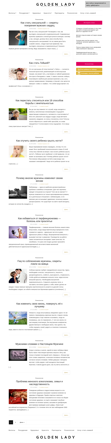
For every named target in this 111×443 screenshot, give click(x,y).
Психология (72, 13)
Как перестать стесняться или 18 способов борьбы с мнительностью (39, 102)
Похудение (24, 13)
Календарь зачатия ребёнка (90, 73)
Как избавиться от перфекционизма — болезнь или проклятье (39, 219)
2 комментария (43, 387)
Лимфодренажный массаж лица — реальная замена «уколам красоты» (87, 53)
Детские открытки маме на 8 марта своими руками (89, 35)
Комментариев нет (43, 28)
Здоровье (37, 13)
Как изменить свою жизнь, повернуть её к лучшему (39, 305)
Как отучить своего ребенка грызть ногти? (39, 140)
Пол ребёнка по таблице (89, 69)
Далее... (66, 54)
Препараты (59, 13)
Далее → (22, 422)
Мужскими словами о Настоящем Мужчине (39, 344)
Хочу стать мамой (88, 13)
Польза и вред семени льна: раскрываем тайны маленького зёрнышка (88, 47)
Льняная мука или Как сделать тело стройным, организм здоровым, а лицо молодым (87, 42)
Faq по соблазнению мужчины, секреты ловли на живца (39, 262)
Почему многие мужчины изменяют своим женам (39, 179)
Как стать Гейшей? (39, 63)
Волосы (12, 13)
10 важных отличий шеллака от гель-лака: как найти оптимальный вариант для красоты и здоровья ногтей (88, 30)
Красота (47, 13)
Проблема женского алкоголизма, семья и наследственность (39, 383)
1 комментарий (43, 106)
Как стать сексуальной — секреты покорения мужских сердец (39, 24)
